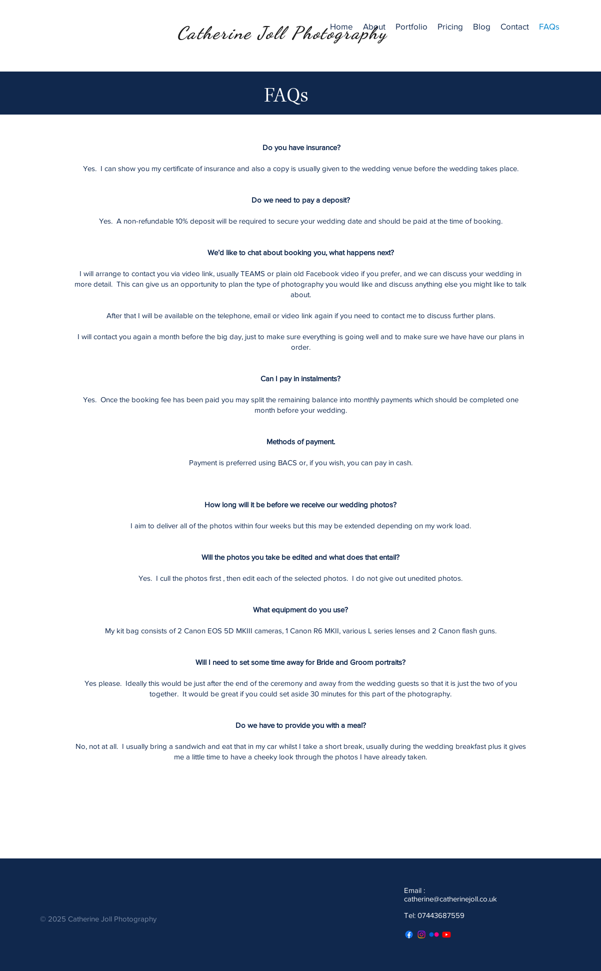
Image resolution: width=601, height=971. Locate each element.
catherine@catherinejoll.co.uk (450, 898)
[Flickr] (434, 934)
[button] (411, 27)
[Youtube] (447, 934)
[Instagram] (421, 934)
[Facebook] (409, 934)
